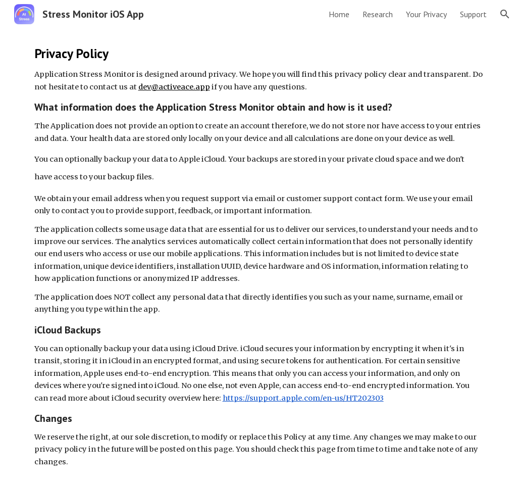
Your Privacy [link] (426, 14)
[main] (258, 256)
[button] (505, 14)
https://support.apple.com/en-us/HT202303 (303, 398)
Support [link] (473, 14)
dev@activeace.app (174, 86)
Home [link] (339, 14)
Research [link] (378, 14)
